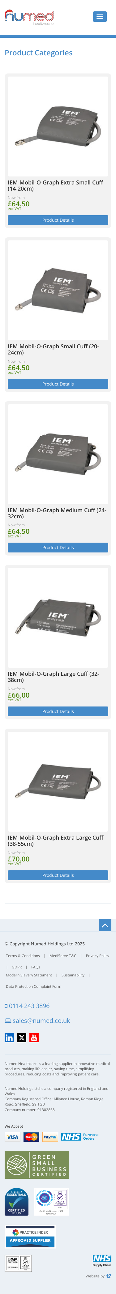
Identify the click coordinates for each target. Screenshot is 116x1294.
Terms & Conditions (23, 955)
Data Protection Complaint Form (33, 986)
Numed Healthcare (29, 17)
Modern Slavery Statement (29, 975)
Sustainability (73, 975)
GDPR (17, 967)
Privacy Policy (97, 955)
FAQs (35, 967)
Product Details (58, 220)
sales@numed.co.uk (37, 1020)
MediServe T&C (62, 955)
